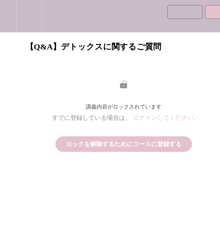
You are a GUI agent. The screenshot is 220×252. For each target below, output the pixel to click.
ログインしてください (163, 117)
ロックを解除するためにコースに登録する (123, 144)
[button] (8, 16)
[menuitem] (29, 16)
